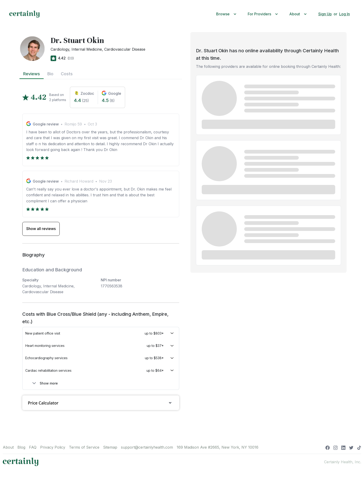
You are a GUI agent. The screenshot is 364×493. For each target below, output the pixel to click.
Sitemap (110, 447)
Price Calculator (101, 402)
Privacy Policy (52, 447)
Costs (67, 73)
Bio (50, 73)
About (8, 447)
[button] (227, 14)
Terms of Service (84, 447)
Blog (21, 447)
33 (70, 58)
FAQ (32, 447)
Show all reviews (41, 228)
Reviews (31, 73)
